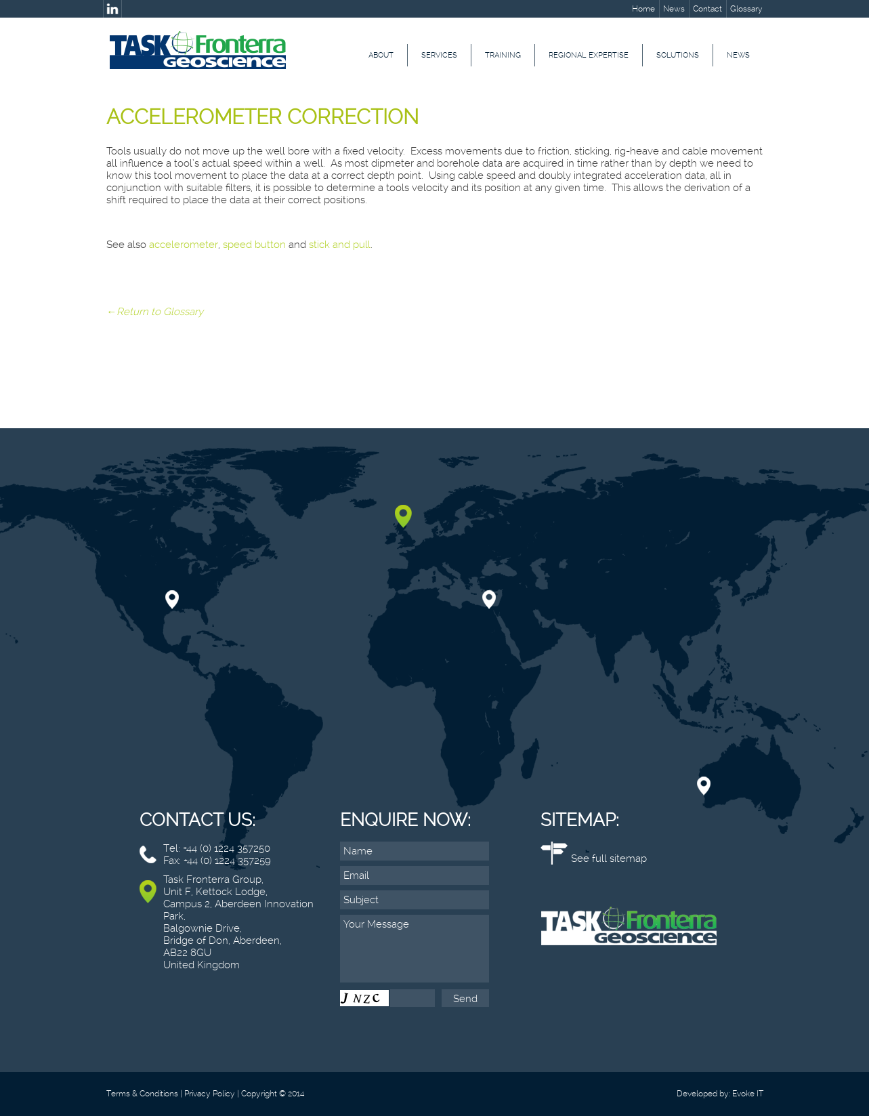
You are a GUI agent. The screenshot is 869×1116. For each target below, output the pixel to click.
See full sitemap (609, 858)
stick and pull (339, 245)
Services (439, 55)
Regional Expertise (589, 55)
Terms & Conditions (142, 1093)
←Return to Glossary (154, 312)
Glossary (746, 9)
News (674, 9)
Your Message (414, 949)
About (381, 55)
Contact (707, 9)
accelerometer (183, 245)
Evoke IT (747, 1093)
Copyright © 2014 (272, 1093)
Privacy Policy (209, 1093)
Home (643, 9)
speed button (254, 245)
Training (503, 55)
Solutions (677, 55)
